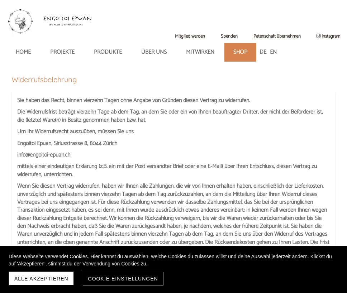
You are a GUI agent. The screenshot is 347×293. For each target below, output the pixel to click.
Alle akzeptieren (41, 279)
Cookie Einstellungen (123, 279)
